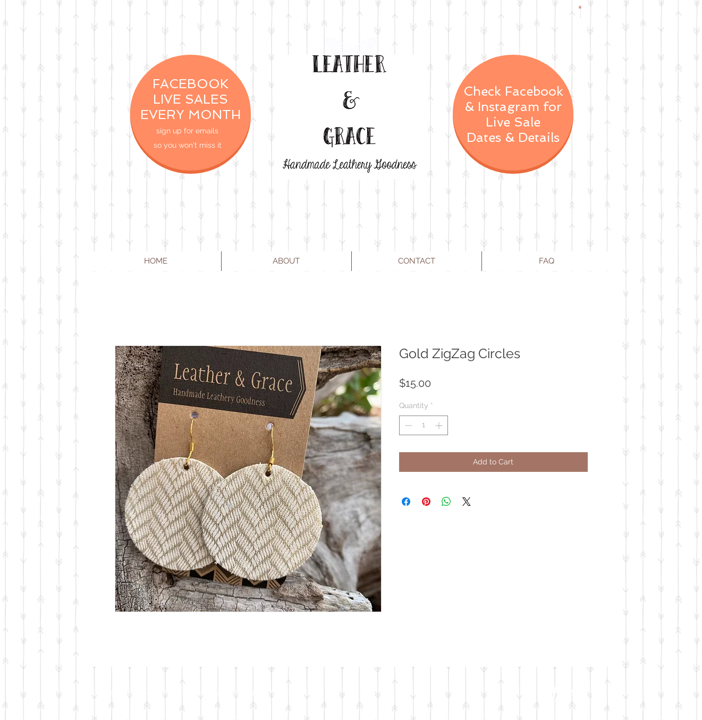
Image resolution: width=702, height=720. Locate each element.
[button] (580, 7)
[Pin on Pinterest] (426, 501)
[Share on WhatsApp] (446, 501)
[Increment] (439, 425)
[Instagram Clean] (596, 692)
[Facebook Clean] (554, 692)
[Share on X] (466, 501)
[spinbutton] (423, 425)
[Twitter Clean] (575, 692)
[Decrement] (407, 425)
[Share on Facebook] (406, 501)
